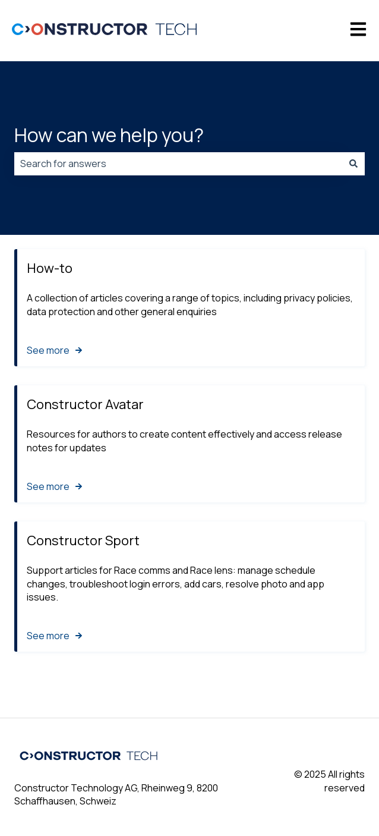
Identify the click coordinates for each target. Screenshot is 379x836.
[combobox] (178, 163)
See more (48, 349)
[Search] (353, 163)
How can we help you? (109, 135)
